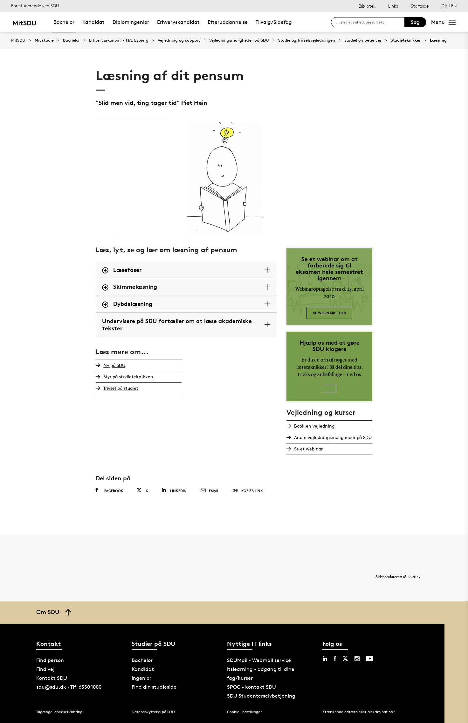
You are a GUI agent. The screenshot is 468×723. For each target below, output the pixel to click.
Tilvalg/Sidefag (274, 22)
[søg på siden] (370, 22)
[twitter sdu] (345, 658)
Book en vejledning (314, 426)
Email (209, 490)
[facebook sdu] (335, 658)
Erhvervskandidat (178, 22)
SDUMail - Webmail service (259, 660)
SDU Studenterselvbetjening (261, 696)
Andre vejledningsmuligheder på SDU (333, 437)
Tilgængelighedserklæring (59, 711)
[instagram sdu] (357, 658)
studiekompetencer (363, 40)
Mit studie (44, 40)
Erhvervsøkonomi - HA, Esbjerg (118, 40)
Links (393, 6)
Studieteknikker (406, 40)
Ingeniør (141, 678)
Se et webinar (308, 448)
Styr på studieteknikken (128, 376)
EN (454, 5)
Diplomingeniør (131, 22)
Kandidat (93, 22)
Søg (415, 22)
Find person (50, 660)
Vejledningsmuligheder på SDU (239, 40)
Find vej (45, 669)
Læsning (438, 40)
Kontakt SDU (51, 678)
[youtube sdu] (369, 658)
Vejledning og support (179, 40)
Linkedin (174, 490)
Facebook (109, 490)
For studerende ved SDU (35, 5)
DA (444, 5)
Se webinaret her (329, 312)
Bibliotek (367, 6)
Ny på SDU (114, 365)
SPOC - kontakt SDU (251, 687)
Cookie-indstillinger (244, 711)
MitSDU (18, 40)
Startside (420, 6)
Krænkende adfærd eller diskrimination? (358, 711)
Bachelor (63, 22)
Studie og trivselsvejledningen (306, 40)
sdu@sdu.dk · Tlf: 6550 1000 (68, 687)
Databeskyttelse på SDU (153, 711)
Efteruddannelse (228, 22)
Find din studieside (154, 687)
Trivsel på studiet (120, 388)
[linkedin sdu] (324, 658)
